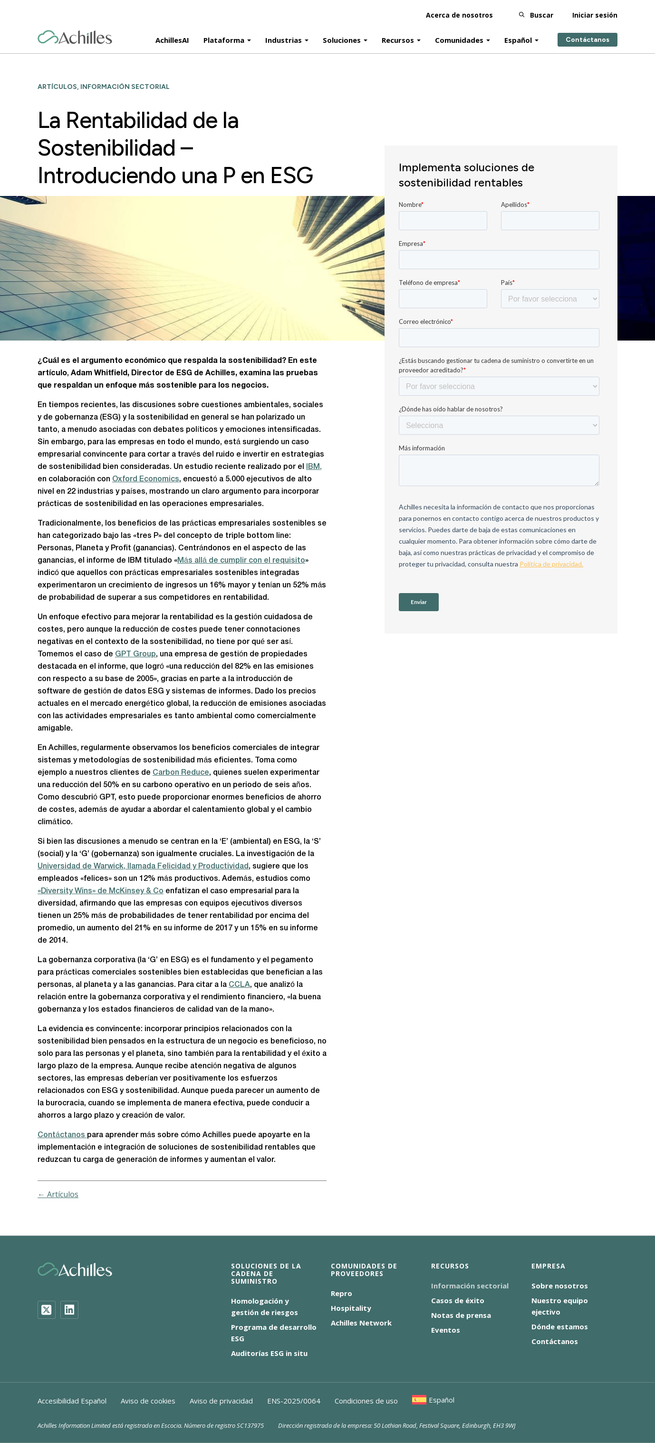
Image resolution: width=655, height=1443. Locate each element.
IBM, (314, 467)
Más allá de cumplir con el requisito (241, 560)
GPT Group (135, 654)
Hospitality (351, 1308)
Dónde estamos (559, 1326)
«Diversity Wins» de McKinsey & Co (101, 891)
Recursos (398, 39)
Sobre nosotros (559, 1285)
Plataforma (223, 39)
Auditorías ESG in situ (269, 1353)
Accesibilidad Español (72, 1400)
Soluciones (342, 39)
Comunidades (459, 39)
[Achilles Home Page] (75, 36)
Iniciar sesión (594, 14)
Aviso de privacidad (221, 1400)
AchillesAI (172, 39)
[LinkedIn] (69, 1310)
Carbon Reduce (181, 773)
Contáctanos (587, 39)
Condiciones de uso (366, 1400)
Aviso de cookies (148, 1400)
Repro (341, 1293)
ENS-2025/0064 (293, 1400)
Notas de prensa (461, 1315)
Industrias (283, 39)
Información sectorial (470, 1285)
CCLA (239, 985)
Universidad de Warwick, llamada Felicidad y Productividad (143, 866)
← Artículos (58, 1194)
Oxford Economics (145, 479)
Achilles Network (361, 1322)
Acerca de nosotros (459, 14)
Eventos (445, 1330)
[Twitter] (47, 1310)
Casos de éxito (457, 1300)
